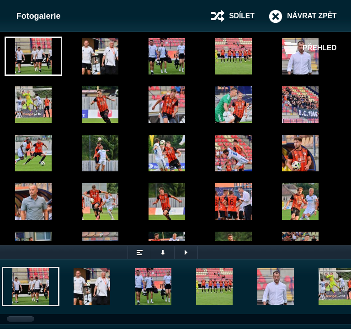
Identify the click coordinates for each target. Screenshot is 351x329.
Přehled (320, 48)
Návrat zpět (311, 16)
